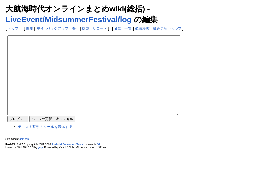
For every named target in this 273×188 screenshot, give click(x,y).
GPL (99, 160)
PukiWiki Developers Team (67, 160)
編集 (29, 28)
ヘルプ (175, 28)
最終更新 (160, 28)
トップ (13, 28)
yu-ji (40, 163)
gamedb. (24, 154)
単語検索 (142, 28)
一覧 (128, 28)
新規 (118, 28)
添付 (75, 28)
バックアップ (57, 28)
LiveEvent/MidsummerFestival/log (68, 19)
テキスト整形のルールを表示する (45, 142)
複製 (85, 28)
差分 (40, 28)
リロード (99, 28)
